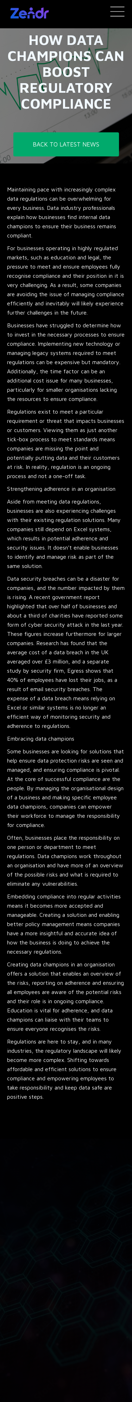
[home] (28, 13)
